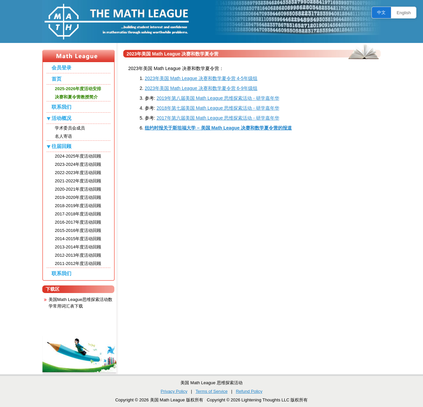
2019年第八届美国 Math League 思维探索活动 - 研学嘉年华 (218, 98)
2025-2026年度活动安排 (78, 88)
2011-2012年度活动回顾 (78, 263)
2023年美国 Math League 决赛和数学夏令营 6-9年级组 (201, 88)
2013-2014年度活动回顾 (78, 246)
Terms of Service (212, 391)
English (404, 12)
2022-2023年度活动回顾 (78, 172)
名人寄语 (63, 136)
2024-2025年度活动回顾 (78, 156)
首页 (56, 79)
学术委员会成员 (70, 128)
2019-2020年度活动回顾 (78, 197)
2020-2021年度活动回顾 (78, 189)
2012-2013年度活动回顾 (78, 255)
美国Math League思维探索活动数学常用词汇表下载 (80, 303)
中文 (381, 12)
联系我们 (61, 107)
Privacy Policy (174, 391)
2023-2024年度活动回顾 (78, 164)
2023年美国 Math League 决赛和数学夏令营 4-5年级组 (201, 78)
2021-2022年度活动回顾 (78, 180)
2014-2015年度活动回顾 (78, 238)
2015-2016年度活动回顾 (78, 230)
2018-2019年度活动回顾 (78, 205)
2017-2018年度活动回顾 (78, 213)
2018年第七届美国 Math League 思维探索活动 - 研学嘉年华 (218, 108)
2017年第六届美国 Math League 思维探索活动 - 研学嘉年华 (218, 118)
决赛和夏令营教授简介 (76, 96)
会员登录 (61, 67)
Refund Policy (249, 391)
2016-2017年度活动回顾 (78, 222)
